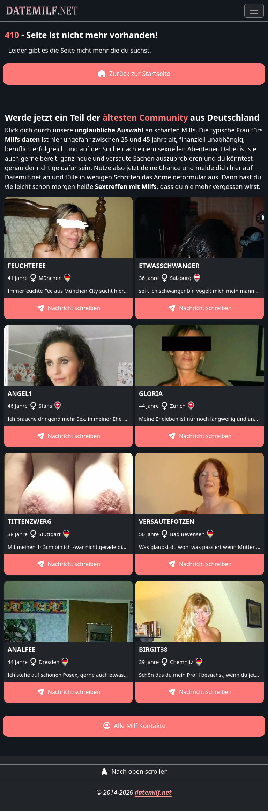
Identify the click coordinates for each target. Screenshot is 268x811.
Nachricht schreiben (68, 308)
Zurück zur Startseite (134, 73)
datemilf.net (153, 792)
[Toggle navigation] (254, 11)
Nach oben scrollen (134, 771)
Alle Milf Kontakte (134, 725)
